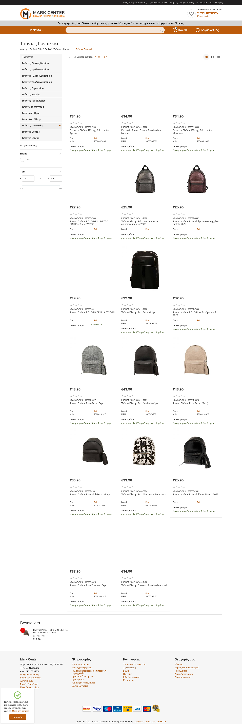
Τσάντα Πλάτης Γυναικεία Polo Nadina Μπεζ (144, 585)
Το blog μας (201, 2)
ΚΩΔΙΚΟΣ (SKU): (77, 127)
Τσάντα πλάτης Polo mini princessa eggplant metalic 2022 (196, 223)
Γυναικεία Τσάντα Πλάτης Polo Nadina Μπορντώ (192, 131)
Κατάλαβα (17, 717)
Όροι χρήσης (78, 679)
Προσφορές (154, 2)
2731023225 (32, 668)
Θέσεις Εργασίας (80, 686)
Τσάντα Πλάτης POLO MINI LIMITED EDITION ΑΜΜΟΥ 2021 (89, 223)
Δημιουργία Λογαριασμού (187, 667)
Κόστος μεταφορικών (82, 667)
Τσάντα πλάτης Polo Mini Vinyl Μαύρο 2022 (195, 494)
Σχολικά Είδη (129, 667)
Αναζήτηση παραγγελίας (135, 2)
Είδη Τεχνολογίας (131, 677)
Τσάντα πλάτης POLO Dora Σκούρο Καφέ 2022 (194, 314)
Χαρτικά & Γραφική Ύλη (134, 664)
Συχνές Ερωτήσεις (29, 684)
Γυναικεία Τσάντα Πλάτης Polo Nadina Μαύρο (141, 131)
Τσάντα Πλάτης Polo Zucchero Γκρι (88, 585)
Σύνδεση (179, 664)
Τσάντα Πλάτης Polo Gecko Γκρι (86, 403)
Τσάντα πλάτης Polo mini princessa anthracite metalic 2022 (139, 223)
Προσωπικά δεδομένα (82, 676)
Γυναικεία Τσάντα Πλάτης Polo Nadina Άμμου (89, 131)
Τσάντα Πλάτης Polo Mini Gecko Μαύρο (90, 494)
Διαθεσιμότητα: (77, 146)
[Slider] (28, 178)
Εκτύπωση (128, 680)
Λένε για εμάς (216, 2)
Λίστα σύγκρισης (183, 677)
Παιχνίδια (127, 674)
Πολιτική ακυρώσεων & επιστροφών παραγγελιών (89, 672)
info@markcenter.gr (29, 674)
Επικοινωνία (203, 16)
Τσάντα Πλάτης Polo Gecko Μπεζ (190, 403)
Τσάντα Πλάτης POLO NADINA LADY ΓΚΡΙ (92, 312)
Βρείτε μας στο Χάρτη (30, 677)
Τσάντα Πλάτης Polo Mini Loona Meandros (143, 494)
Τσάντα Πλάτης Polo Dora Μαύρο (138, 312)
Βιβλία (126, 671)
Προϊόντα (35, 30)
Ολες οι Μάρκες (170, 2)
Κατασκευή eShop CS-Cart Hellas (150, 721)
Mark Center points (29, 687)
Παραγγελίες (181, 671)
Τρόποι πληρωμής (80, 664)
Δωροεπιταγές (187, 2)
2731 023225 (207, 13)
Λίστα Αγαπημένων (184, 674)
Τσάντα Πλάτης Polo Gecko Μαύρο (139, 403)
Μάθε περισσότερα (20, 711)
